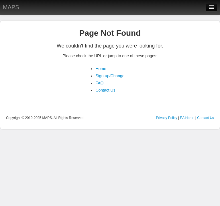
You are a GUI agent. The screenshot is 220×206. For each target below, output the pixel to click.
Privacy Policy (166, 118)
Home (100, 68)
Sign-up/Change (109, 76)
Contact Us (105, 90)
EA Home (187, 118)
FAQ (99, 83)
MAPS (11, 7)
